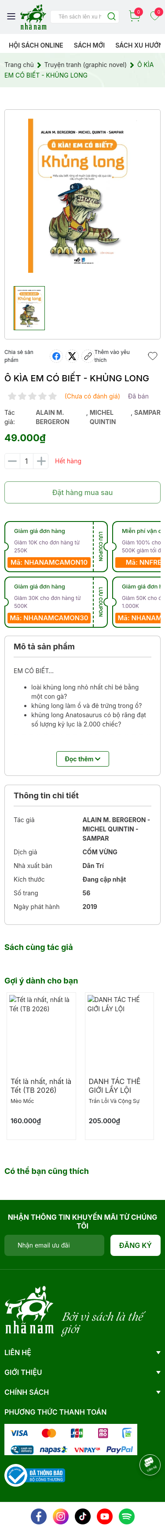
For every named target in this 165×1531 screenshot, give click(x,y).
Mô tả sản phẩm (44, 646)
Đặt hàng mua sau (82, 492)
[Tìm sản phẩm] (84, 16)
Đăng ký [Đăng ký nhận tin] (135, 1245)
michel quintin (103, 417)
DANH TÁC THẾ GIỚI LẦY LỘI (115, 1086)
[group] (82, 196)
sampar (147, 412)
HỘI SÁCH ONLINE (36, 45)
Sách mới (89, 45)
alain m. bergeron (53, 417)
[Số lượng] (26, 461)
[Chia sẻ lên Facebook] (56, 356)
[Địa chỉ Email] (54, 1245)
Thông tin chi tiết (46, 795)
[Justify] (111, 17)
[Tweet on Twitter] (72, 356)
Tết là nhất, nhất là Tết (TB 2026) (41, 1086)
